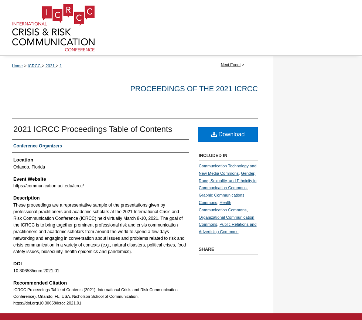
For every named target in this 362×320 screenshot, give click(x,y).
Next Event (231, 64)
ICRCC (35, 66)
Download (228, 134)
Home (17, 66)
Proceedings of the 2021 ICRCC (194, 89)
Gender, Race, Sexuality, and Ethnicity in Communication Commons (227, 180)
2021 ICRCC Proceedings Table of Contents (92, 129)
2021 (50, 66)
